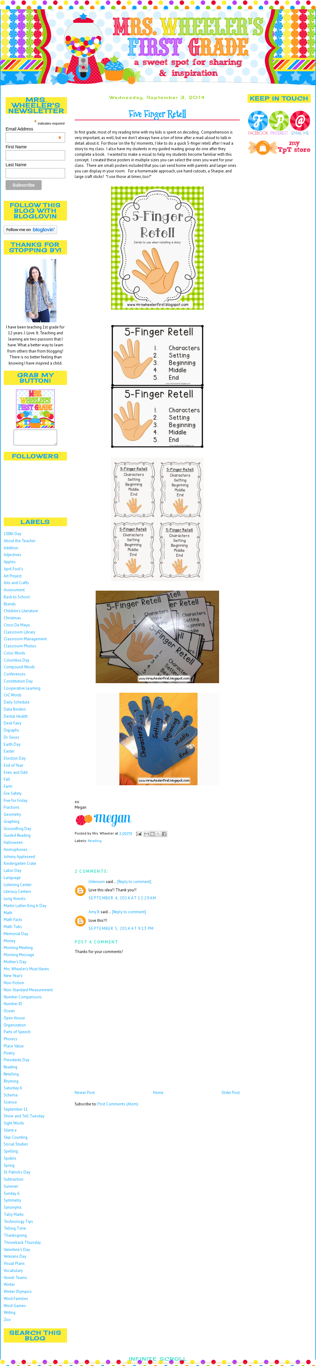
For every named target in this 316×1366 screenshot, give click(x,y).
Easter (9, 754)
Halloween (13, 845)
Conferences (15, 676)
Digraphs (11, 733)
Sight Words (14, 1126)
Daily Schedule (17, 705)
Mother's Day (15, 964)
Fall (7, 782)
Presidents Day (16, 1062)
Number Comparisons (23, 999)
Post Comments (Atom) (118, 1104)
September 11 (16, 1112)
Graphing (11, 824)
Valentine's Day (17, 1252)
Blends (10, 606)
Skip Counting (15, 1140)
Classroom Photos (20, 648)
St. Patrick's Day (17, 1175)
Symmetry (12, 1203)
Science (10, 1105)
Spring (9, 1168)
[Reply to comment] (134, 881)
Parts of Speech (17, 1034)
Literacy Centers (17, 894)
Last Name (16, 164)
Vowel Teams (15, 1280)
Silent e (10, 1133)
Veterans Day (15, 1259)
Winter (9, 1287)
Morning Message (19, 957)
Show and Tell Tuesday (24, 1118)
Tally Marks (14, 1217)
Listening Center (17, 887)
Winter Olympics (18, 1294)
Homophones (15, 852)
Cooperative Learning (22, 691)
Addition (11, 550)
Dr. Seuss (11, 740)
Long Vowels (15, 901)
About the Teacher (19, 543)
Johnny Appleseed (19, 859)
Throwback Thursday (22, 1245)
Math (8, 915)
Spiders (10, 1161)
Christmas (12, 620)
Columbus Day (16, 663)
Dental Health (16, 719)
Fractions (11, 810)
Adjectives (12, 557)
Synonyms (13, 1210)
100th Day (12, 536)
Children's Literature (21, 613)
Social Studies (16, 1146)
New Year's (13, 978)
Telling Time (15, 1231)
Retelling (11, 1076)
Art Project (13, 578)
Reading (10, 1069)
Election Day (15, 761)
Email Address (33, 128)
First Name (16, 146)
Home (158, 1092)
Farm (8, 789)
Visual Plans (14, 1266)
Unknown (97, 881)
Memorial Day (16, 936)
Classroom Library (19, 635)
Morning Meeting (18, 950)
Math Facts (13, 922)
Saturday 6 (13, 1090)
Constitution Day (18, 684)
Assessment (14, 592)
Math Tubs (13, 929)
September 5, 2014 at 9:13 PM (121, 928)
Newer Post (85, 1092)
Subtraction (13, 1182)
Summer (11, 1189)
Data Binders (15, 712)
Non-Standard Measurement (28, 992)
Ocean (9, 1013)
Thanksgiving (15, 1238)
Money (9, 943)
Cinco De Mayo (17, 627)
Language (12, 880)
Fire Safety (13, 796)
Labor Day (12, 873)
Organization (15, 1027)
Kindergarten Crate (20, 866)
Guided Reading (17, 838)
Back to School (17, 599)
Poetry (9, 1056)
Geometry (12, 817)
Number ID (13, 1006)
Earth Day (12, 747)
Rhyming (11, 1084)
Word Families (16, 1301)
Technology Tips (18, 1224)
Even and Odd (15, 775)
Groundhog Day (17, 831)
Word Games (15, 1308)
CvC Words (13, 697)
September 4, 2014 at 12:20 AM (122, 898)
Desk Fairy (12, 725)
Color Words (14, 655)
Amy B (94, 911)
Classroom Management (25, 641)
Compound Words (19, 669)
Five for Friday (15, 803)
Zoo (7, 1322)
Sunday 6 (11, 1196)
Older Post (231, 1092)
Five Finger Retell (157, 114)
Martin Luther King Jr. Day (25, 908)
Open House (14, 1020)
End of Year (13, 768)
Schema (11, 1097)
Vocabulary (13, 1273)
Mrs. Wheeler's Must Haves (26, 971)
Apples (10, 564)
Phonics (10, 1041)
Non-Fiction (14, 985)
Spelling (11, 1154)
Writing (9, 1315)
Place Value (14, 1048)
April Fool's (13, 571)
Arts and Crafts (16, 585)
